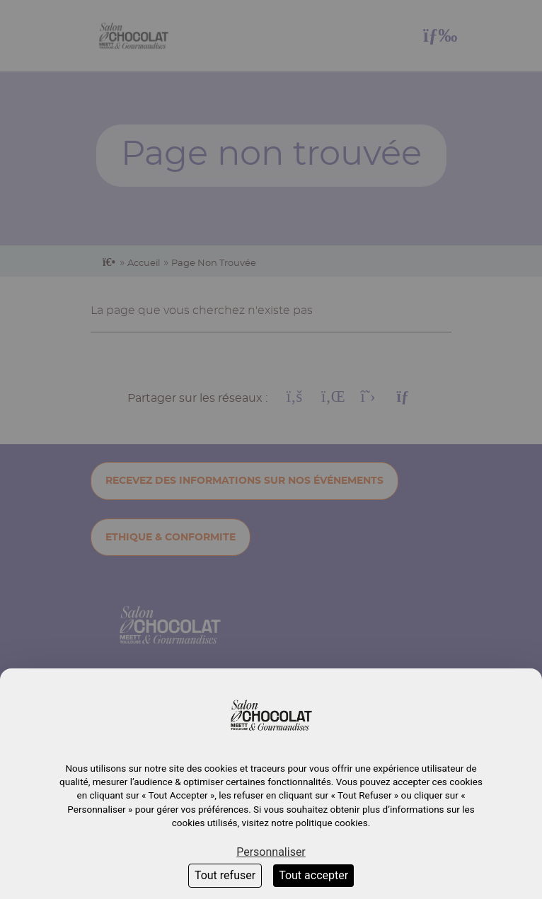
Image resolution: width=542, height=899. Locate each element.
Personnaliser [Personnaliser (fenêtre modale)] (271, 852)
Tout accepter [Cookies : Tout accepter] (313, 875)
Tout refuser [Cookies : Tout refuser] (225, 875)
